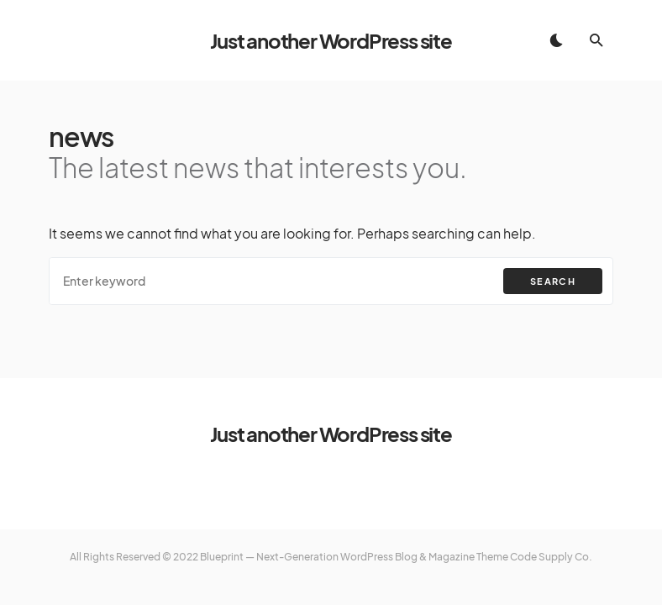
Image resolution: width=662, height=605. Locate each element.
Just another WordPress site (331, 40)
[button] (556, 40)
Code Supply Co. (551, 556)
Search (552, 281)
